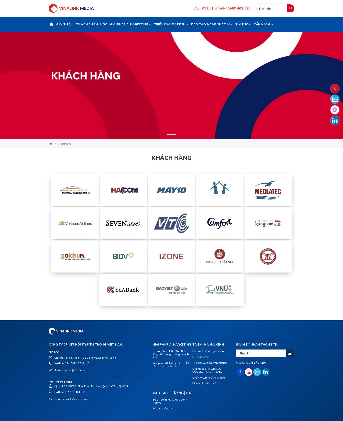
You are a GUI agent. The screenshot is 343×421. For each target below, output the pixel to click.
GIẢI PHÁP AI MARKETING (130, 24)
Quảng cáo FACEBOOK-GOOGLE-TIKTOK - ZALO (207, 370)
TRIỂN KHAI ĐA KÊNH (171, 24)
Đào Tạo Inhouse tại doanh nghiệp (170, 401)
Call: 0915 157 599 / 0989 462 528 (222, 8)
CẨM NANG (263, 24)
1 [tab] (171, 134)
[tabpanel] (171, 85)
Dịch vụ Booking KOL (205, 383)
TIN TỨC (243, 24)
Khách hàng (64, 143)
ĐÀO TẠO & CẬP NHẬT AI (211, 24)
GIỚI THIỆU (64, 24)
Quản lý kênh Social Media (208, 377)
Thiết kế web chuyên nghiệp (209, 362)
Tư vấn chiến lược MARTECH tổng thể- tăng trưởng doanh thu (171, 354)
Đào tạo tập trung (164, 408)
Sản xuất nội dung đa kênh (208, 351)
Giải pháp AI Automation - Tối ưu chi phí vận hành (171, 364)
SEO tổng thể (200, 356)
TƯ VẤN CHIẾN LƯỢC (91, 24)
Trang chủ (52, 24)
